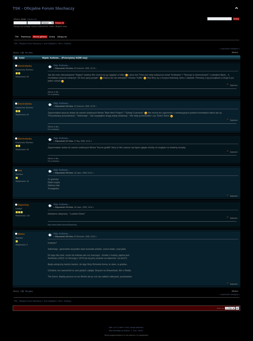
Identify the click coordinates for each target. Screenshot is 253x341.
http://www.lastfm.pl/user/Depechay (62, 225)
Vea (20, 170)
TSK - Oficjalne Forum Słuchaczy (43, 8)
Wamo (21, 234)
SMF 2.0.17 (113, 327)
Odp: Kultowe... (61, 65)
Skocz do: (220, 308)
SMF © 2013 (124, 327)
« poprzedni (224, 49)
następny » (235, 49)
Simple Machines (136, 327)
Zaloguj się (32, 19)
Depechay (23, 204)
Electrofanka (25, 66)
